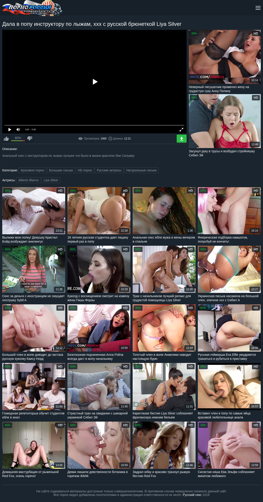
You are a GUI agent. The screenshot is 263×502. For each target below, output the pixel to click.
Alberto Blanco (28, 180)
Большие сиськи (61, 170)
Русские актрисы (109, 170)
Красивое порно (32, 170)
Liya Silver (51, 180)
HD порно (85, 170)
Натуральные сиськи (141, 170)
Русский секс (192, 495)
